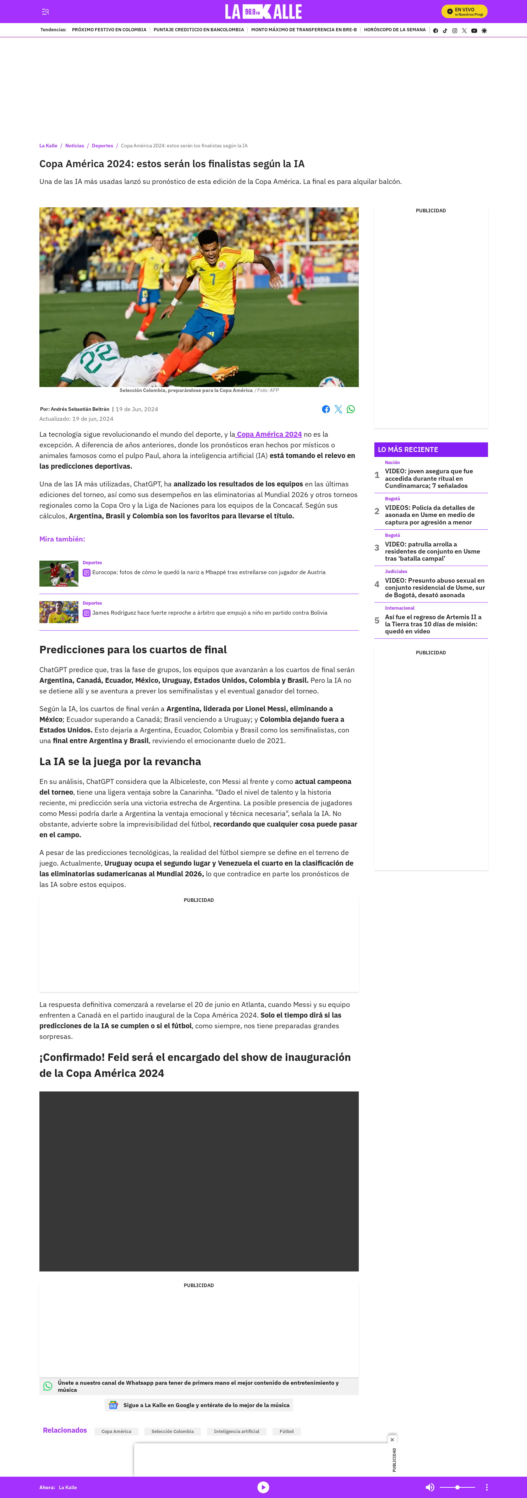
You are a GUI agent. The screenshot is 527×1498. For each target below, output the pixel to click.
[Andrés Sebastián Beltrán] (80, 409)
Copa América (116, 1431)
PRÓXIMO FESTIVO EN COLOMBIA (109, 30)
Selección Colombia (173, 1431)
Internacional (400, 608)
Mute (430, 1487)
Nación (392, 462)
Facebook (326, 409)
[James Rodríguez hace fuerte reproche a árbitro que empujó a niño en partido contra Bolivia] (58, 612)
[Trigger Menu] (45, 11)
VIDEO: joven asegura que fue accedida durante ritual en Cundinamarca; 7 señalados (429, 478)
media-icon (263, 1487)
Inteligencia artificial (236, 1431)
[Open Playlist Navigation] (487, 1487)
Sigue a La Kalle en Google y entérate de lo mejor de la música (199, 1405)
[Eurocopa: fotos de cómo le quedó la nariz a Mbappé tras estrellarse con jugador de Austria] (58, 574)
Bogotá (392, 499)
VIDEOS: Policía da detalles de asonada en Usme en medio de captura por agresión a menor (430, 514)
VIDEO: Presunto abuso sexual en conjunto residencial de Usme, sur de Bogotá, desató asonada (435, 587)
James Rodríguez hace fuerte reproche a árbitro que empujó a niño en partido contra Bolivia (210, 612)
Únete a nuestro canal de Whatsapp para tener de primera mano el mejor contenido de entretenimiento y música (191, 1386)
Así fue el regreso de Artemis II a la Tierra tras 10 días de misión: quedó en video (433, 624)
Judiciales (396, 571)
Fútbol (287, 1431)
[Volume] (457, 1487)
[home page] (263, 11)
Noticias (74, 145)
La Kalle (48, 145)
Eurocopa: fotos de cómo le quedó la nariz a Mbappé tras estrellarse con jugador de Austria (209, 572)
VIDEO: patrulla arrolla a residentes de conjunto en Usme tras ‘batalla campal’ (432, 551)
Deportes (102, 145)
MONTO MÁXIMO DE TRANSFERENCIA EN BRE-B (304, 30)
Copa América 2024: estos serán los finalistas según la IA (184, 145)
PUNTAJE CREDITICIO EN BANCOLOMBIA (199, 30)
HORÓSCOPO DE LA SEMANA (395, 30)
